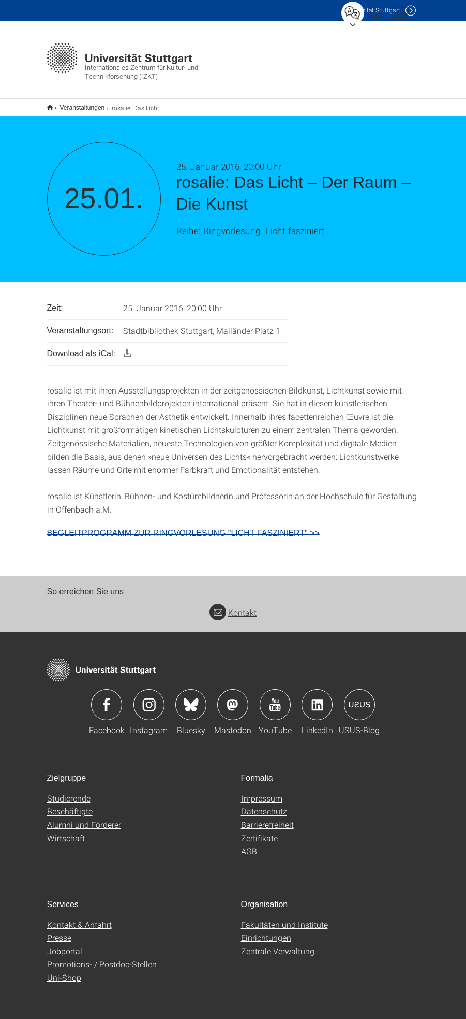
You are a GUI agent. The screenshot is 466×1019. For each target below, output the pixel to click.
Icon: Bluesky (190, 698)
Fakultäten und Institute (284, 917)
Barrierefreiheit (267, 817)
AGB (249, 844)
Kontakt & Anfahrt (79, 917)
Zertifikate (259, 831)
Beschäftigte (70, 804)
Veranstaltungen (76, 104)
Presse (59, 930)
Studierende (69, 791)
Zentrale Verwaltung (277, 944)
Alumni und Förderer (84, 817)
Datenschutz (264, 804)
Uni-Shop (64, 970)
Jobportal (64, 944)
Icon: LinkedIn (317, 698)
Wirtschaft (66, 831)
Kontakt (233, 605)
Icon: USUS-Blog (359, 698)
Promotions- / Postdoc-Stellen (102, 957)
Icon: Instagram (148, 698)
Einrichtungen (266, 930)
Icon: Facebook (106, 698)
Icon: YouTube (275, 698)
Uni (372, 10)
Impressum (261, 791)
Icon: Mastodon (232, 698)
